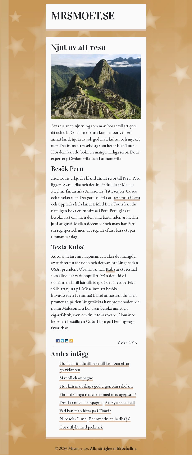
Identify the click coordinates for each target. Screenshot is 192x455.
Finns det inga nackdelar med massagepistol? (97, 394)
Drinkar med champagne (80, 402)
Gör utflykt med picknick (81, 427)
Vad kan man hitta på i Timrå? (85, 410)
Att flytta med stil (120, 402)
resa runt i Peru (127, 197)
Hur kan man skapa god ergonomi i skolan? (96, 386)
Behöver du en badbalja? (110, 419)
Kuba (110, 269)
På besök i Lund (73, 419)
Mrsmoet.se (82, 15)
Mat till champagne (76, 378)
